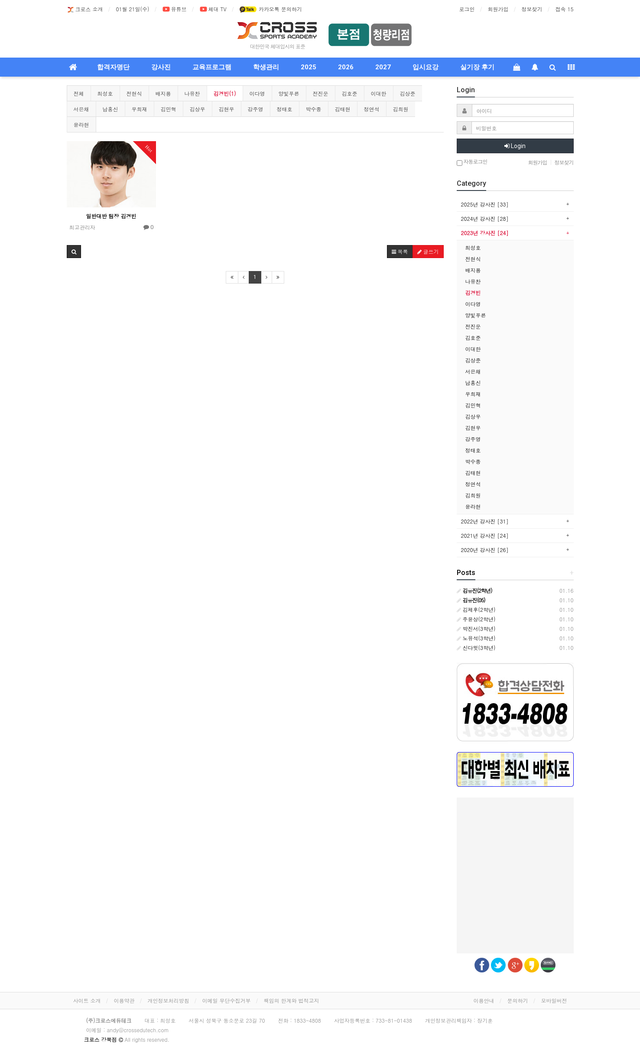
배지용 (163, 93)
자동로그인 (472, 162)
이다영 (257, 93)
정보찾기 (532, 9)
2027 (383, 67)
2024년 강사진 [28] (485, 218)
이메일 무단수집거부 (226, 1000)
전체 (79, 93)
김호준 (349, 93)
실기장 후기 (477, 67)
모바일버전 (554, 1000)
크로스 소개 (85, 9)
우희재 (139, 109)
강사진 (161, 67)
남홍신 (110, 109)
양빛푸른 (289, 93)
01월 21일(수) (132, 9)
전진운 (320, 93)
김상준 (408, 93)
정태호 (284, 109)
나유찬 (192, 93)
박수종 (314, 109)
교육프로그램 (211, 67)
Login (515, 145)
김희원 (401, 109)
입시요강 (426, 67)
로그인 (467, 9)
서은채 (81, 109)
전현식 (134, 93)
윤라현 (81, 124)
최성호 (105, 93)
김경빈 (473, 292)
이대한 (379, 93)
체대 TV (213, 9)
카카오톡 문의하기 (271, 9)
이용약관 (124, 1000)
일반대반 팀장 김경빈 (111, 216)
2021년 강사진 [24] (485, 535)
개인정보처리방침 (168, 1000)
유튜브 (174, 9)
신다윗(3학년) (476, 647)
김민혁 (168, 109)
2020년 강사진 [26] (485, 549)
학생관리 (266, 67)
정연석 (372, 109)
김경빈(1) (225, 93)
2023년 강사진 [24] (485, 232)
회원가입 (498, 9)
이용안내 (484, 1000)
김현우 (226, 109)
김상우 (197, 109)
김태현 (343, 109)
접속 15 (565, 9)
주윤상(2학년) (476, 619)
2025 (308, 67)
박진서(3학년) (476, 628)
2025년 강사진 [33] (485, 204)
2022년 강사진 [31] (485, 521)
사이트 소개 (87, 1000)
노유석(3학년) (476, 638)
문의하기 (517, 1000)
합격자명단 (113, 67)
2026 (346, 67)
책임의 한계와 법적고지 (291, 1000)
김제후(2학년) (476, 609)
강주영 (255, 109)
